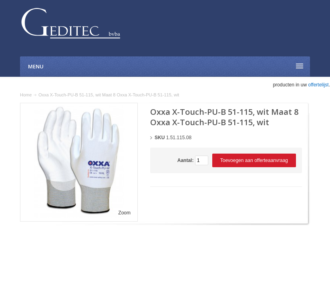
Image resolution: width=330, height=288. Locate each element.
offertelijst (318, 85)
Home (26, 94)
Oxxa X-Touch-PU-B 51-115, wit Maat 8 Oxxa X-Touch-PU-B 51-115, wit (108, 94)
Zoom (124, 213)
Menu (36, 66)
